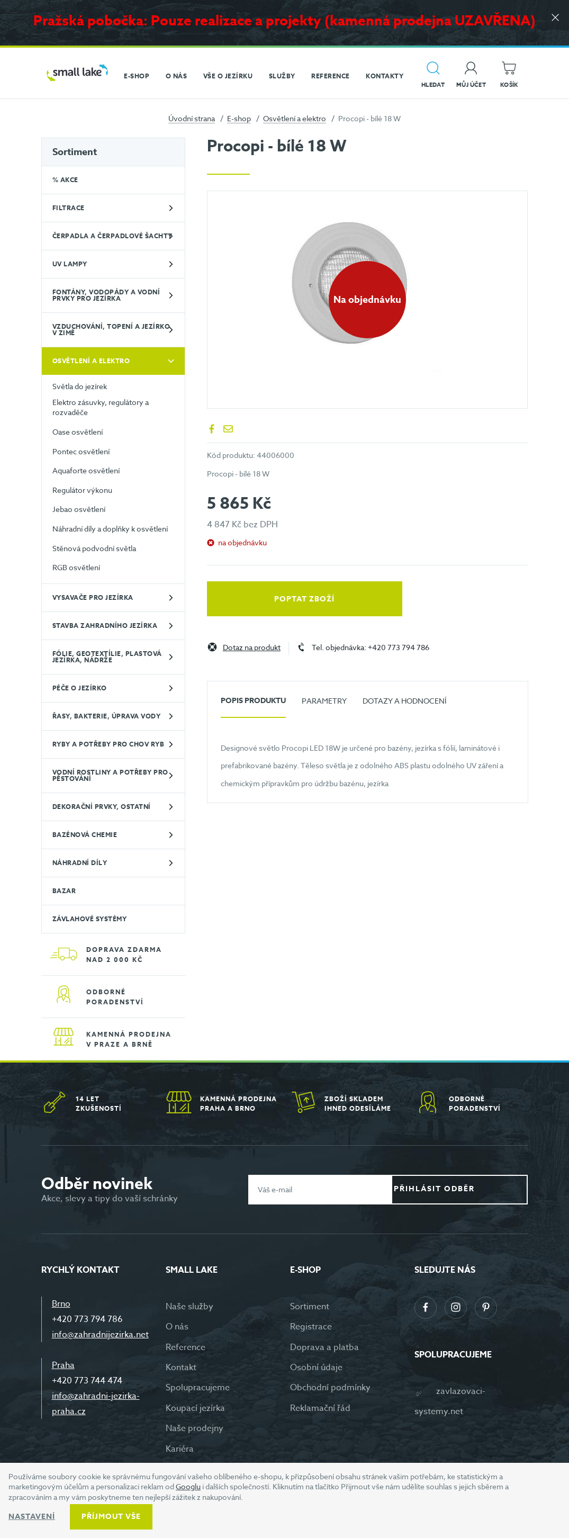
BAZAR (64, 890)
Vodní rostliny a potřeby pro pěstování (110, 775)
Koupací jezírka (195, 1408)
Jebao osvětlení (78, 509)
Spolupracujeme (198, 1387)
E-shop (239, 118)
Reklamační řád (320, 1408)
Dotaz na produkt (252, 647)
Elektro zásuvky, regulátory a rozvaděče (100, 407)
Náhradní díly (79, 862)
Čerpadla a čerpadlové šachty (112, 235)
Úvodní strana (191, 118)
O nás (177, 1326)
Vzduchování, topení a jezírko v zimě (111, 329)
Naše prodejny (194, 1428)
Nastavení (31, 1516)
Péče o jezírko (79, 687)
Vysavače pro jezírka (92, 597)
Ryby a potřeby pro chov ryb (108, 744)
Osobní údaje (316, 1367)
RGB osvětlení (76, 567)
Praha (63, 1365)
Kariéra (180, 1449)
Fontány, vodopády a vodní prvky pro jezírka (106, 295)
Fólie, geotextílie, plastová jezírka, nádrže (107, 656)
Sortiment (74, 152)
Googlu (188, 1486)
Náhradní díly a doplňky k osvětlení (110, 529)
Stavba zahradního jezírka (105, 625)
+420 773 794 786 (87, 1319)
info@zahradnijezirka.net (100, 1334)
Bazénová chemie (85, 834)
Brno (61, 1304)
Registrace (311, 1326)
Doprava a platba (324, 1347)
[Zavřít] (553, 22)
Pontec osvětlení (81, 451)
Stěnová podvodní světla (94, 548)
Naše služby (189, 1306)
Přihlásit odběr (467, 1188)
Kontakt (181, 1367)
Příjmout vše (111, 1516)
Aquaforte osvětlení (86, 470)
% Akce (65, 179)
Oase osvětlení (77, 432)
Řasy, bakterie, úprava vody (106, 716)
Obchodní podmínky (330, 1387)
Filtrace (68, 207)
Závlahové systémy (89, 918)
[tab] (253, 705)
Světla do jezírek (79, 386)
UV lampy (69, 263)
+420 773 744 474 (87, 1380)
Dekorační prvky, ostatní (101, 806)
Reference (185, 1347)
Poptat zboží (254, 599)
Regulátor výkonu (82, 490)
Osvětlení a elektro (294, 118)
